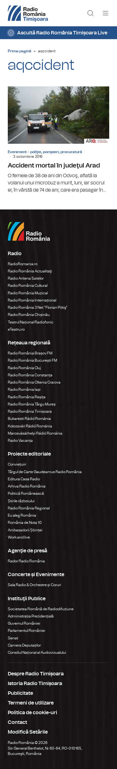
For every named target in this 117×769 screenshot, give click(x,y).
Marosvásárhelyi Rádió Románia (35, 433)
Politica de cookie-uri (32, 712)
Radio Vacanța (20, 440)
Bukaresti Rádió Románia (29, 419)
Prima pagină (19, 51)
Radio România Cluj (24, 368)
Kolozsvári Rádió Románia (30, 426)
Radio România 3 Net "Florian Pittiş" (37, 307)
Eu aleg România (22, 515)
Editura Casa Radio (24, 479)
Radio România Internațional (32, 300)
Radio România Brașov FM (30, 353)
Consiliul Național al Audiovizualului (37, 652)
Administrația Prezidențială (31, 616)
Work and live (19, 537)
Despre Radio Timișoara (36, 673)
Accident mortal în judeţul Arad (58, 140)
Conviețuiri (17, 464)
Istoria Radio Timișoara (35, 683)
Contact (17, 722)
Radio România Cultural (27, 285)
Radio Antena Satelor (26, 278)
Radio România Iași (24, 389)
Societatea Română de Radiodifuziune (41, 609)
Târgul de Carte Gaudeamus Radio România (45, 472)
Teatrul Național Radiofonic (30, 322)
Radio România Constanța (30, 375)
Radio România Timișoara (30, 411)
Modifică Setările (28, 732)
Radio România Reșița (27, 397)
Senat (13, 638)
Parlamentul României (26, 630)
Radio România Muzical (28, 293)
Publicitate (20, 693)
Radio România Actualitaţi (30, 271)
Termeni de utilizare (31, 702)
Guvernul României (24, 623)
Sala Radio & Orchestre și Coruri (34, 585)
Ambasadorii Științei (25, 530)
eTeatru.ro (16, 329)
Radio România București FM (32, 360)
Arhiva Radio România (27, 486)
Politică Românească (26, 493)
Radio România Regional (29, 508)
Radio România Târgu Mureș (32, 404)
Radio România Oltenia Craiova (34, 382)
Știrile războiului (21, 501)
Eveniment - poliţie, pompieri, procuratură (45, 152)
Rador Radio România (26, 561)
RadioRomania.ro (22, 264)
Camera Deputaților (24, 645)
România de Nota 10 (25, 522)
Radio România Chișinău (29, 315)
